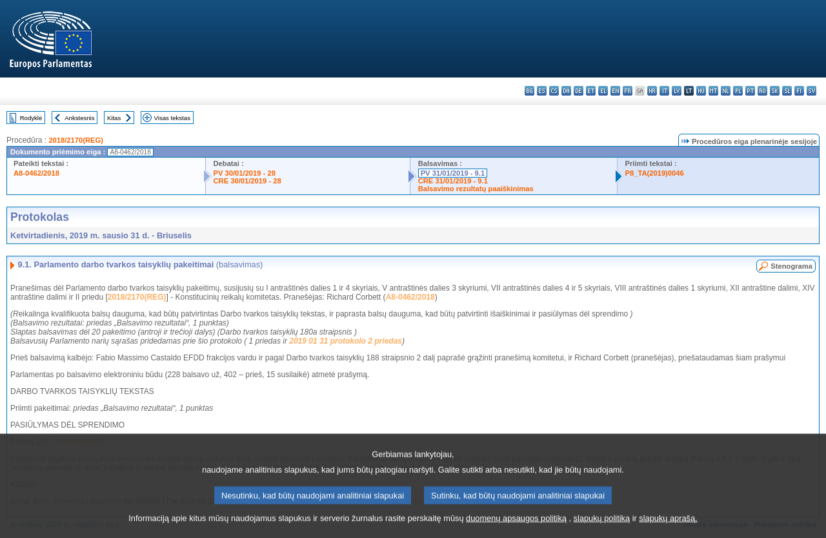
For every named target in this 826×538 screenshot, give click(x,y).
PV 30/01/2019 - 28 (245, 173)
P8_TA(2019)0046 (654, 173)
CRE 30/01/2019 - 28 (247, 181)
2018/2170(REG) (75, 140)
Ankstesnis (79, 117)
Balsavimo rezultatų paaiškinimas (476, 188)
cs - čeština (554, 91)
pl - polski (738, 91)
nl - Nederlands (725, 91)
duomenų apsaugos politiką (516, 527)
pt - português (750, 91)
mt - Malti (713, 91)
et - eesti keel (591, 91)
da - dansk (566, 91)
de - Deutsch (578, 91)
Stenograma (791, 266)
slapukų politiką (602, 527)
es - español (542, 91)
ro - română (762, 91)
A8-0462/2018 (36, 173)
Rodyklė (31, 117)
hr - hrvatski (652, 91)
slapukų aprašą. (668, 527)
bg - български (529, 91)
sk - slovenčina (775, 91)
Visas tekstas (172, 117)
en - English (615, 91)
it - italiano (664, 91)
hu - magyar (701, 91)
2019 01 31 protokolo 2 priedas (345, 341)
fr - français (627, 91)
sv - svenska (811, 91)
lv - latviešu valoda (676, 91)
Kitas (114, 117)
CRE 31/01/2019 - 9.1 (453, 181)
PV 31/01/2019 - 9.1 (453, 173)
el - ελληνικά (603, 91)
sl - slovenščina (787, 91)
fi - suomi (799, 91)
